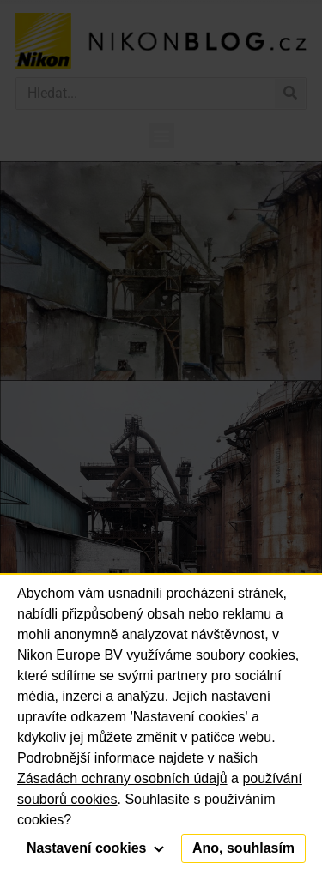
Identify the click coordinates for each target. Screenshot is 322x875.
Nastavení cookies (95, 848)
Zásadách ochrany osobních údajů (122, 778)
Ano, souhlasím (243, 848)
